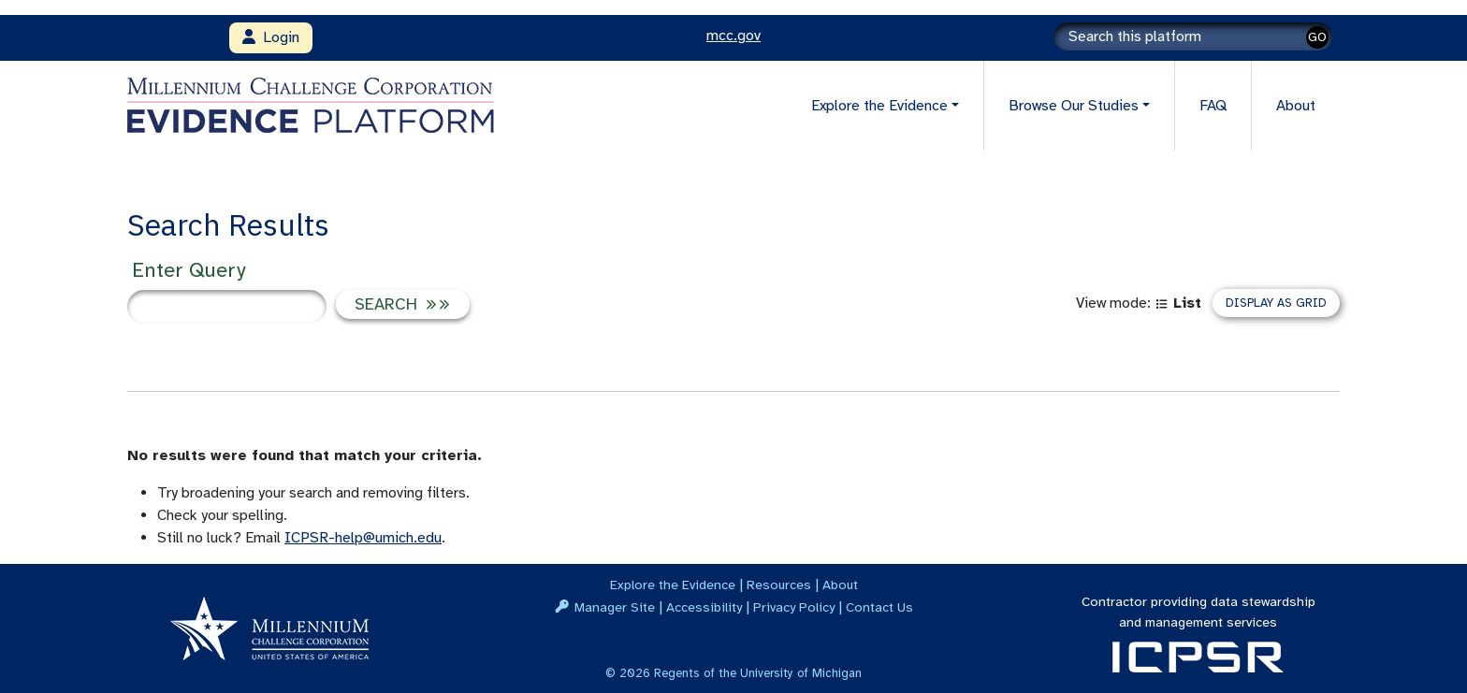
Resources (779, 584)
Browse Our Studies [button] (1074, 105)
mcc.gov (733, 35)
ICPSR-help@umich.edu (363, 537)
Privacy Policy (794, 607)
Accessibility (704, 607)
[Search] (1192, 36)
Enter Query (188, 269)
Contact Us (879, 607)
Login (270, 37)
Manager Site (614, 607)
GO (1317, 37)
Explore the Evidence (672, 584)
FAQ (1213, 105)
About (1295, 105)
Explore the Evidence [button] (879, 105)
